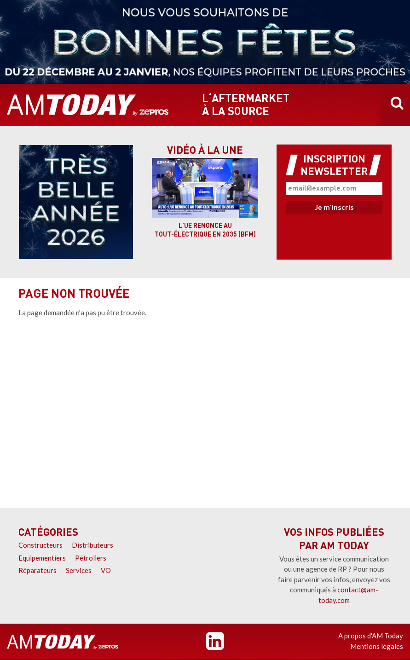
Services (79, 570)
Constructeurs (40, 545)
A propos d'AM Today (370, 635)
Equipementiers (42, 558)
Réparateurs (37, 570)
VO (106, 570)
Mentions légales (376, 646)
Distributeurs (92, 545)
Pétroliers (90, 558)
